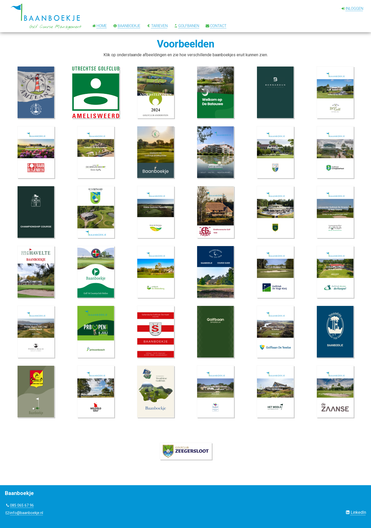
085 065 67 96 (22, 505)
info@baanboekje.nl (26, 513)
